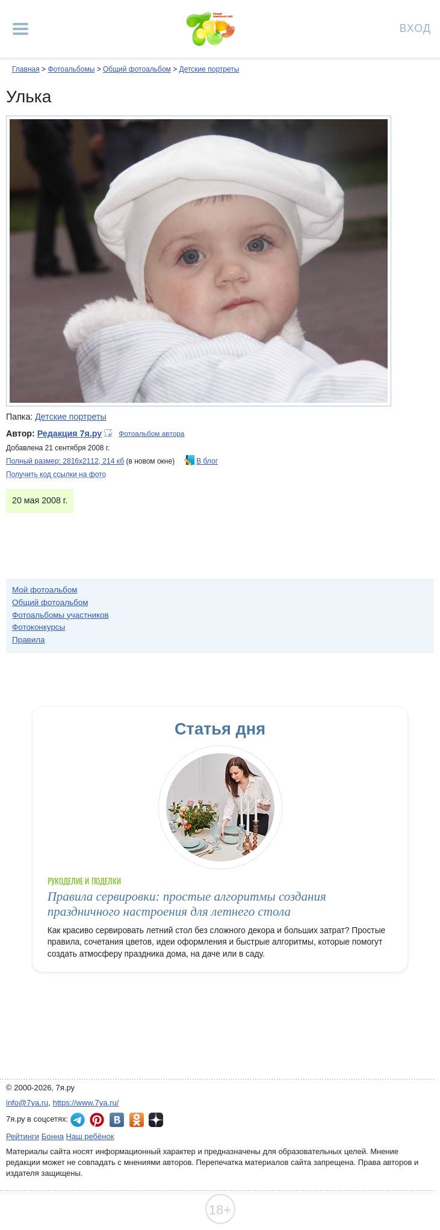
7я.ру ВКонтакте (117, 1120)
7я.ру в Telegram (77, 1120)
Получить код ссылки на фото (56, 474)
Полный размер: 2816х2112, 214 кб (65, 461)
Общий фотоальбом (137, 69)
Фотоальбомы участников (60, 615)
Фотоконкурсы (38, 627)
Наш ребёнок (90, 1136)
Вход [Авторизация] (415, 27)
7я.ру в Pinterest (97, 1120)
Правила (28, 639)
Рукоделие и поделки (84, 881)
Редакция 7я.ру (69, 433)
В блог (207, 461)
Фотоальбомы (71, 69)
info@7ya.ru (27, 1102)
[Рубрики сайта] (20, 29)
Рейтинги (22, 1136)
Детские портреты (209, 69)
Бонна (53, 1136)
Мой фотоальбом (45, 589)
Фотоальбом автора (151, 433)
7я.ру (156, 1120)
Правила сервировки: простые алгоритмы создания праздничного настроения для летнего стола (187, 904)
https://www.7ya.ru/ (86, 1102)
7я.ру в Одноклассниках (136, 1120)
